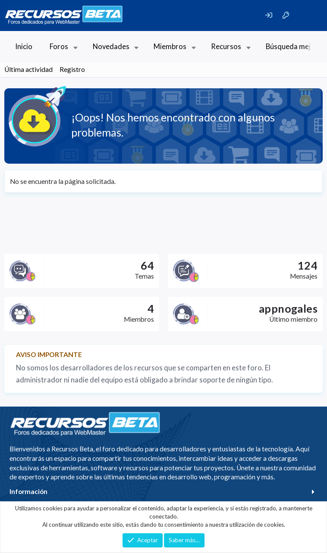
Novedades (111, 46)
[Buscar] (308, 15)
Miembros (170, 46)
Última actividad (28, 69)
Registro (72, 69)
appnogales (288, 308)
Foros (59, 46)
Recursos (226, 46)
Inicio (23, 46)
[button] (75, 46)
